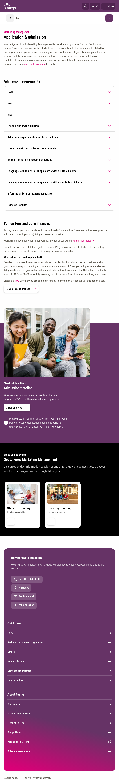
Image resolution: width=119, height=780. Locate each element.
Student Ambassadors (59, 714)
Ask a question (24, 605)
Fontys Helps (59, 732)
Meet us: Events (59, 661)
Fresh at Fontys (59, 723)
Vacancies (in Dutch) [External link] (59, 742)
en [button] (95, 6)
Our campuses (59, 704)
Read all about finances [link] (21, 289)
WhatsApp (21, 588)
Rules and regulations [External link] (59, 751)
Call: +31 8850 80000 (27, 579)
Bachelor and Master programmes (59, 642)
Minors (59, 652)
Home (59, 633)
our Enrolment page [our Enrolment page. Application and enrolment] (35, 64)
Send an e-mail (24, 596)
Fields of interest (59, 680)
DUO (16, 280)
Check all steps (17, 408)
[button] (85, 6)
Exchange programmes (59, 671)
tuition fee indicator (83, 240)
